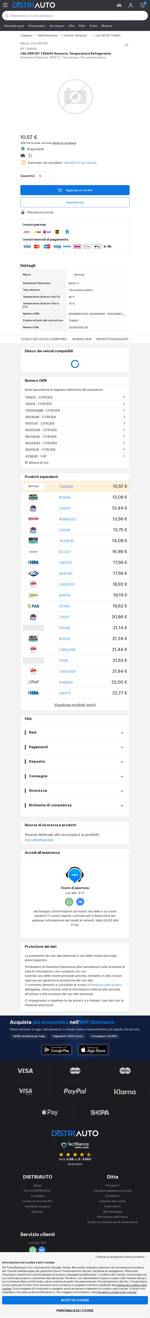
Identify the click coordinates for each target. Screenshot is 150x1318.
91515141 (39, 423)
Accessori (57, 25)
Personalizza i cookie (75, 1310)
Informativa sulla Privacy (112, 1216)
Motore (106, 25)
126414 (38, 403)
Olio (71, 25)
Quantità (27, 176)
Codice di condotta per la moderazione (112, 1222)
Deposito (37, 1211)
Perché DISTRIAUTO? (37, 1190)
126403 (39, 397)
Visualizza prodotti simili (75, 704)
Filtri (82, 25)
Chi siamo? (112, 1185)
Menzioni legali (112, 1211)
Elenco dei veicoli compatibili (44, 339)
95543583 (41, 443)
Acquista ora (75, 202)
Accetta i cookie (75, 1300)
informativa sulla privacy (104, 984)
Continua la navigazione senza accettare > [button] (121, 1256)
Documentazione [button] (39, 839)
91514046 (40, 417)
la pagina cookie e (110, 1292)
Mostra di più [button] (37, 462)
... (124, 313)
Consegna (37, 1196)
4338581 (36, 456)
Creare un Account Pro (37, 1201)
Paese (37, 1185)
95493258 (41, 430)
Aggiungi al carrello (75, 190)
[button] (119, 5)
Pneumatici (36, 25)
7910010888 (42, 410)
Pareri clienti (112, 1206)
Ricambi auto (14, 25)
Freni (93, 25)
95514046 (41, 436)
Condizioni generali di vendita (112, 1190)
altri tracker (129, 1292)
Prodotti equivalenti (112, 339)
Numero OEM (81, 339)
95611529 (40, 449)
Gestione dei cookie (112, 1201)
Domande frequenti (37, 1206)
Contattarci (112, 1196)
